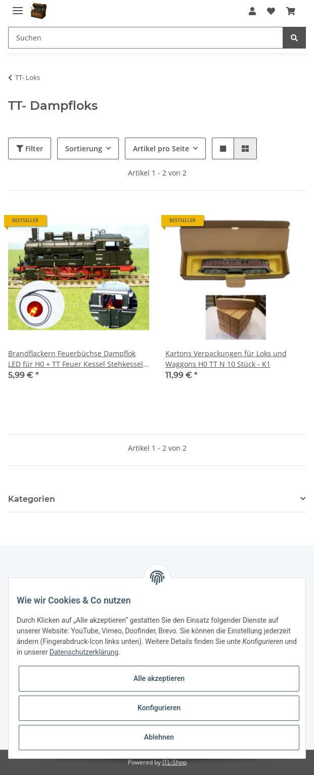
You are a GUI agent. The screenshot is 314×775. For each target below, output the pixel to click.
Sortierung (83, 148)
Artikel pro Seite (161, 148)
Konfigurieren (159, 708)
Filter (29, 148)
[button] (252, 11)
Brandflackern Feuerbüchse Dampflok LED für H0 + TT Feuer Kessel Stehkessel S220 (75, 359)
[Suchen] (145, 38)
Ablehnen (159, 737)
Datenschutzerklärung (84, 652)
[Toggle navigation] (18, 6)
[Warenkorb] (291, 11)
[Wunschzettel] (271, 11)
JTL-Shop (174, 762)
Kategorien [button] (31, 499)
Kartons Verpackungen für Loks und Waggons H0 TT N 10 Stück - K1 (226, 359)
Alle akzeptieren (159, 678)
